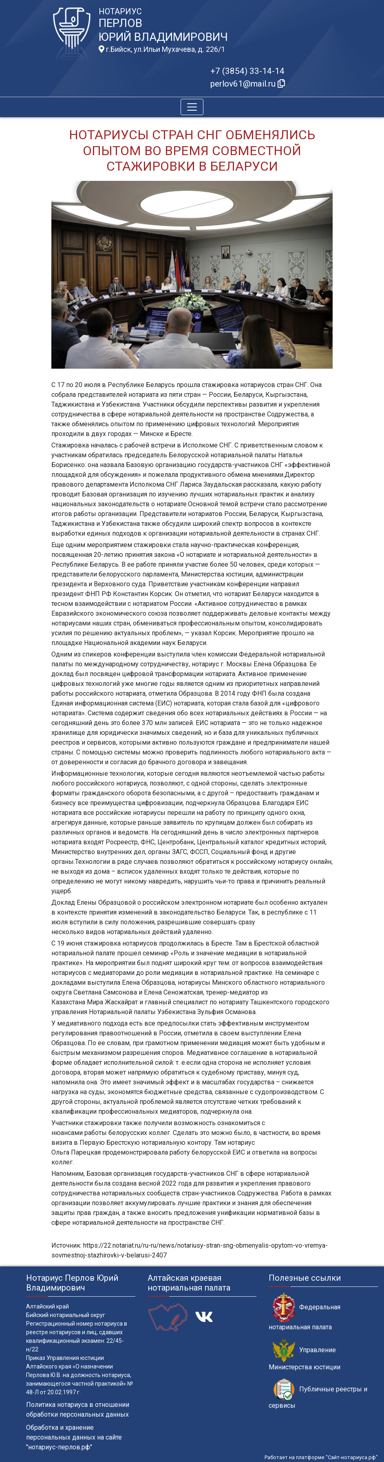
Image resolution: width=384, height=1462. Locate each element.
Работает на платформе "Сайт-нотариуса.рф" (321, 1457)
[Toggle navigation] (192, 107)
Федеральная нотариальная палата (304, 1312)
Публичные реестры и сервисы (318, 1393)
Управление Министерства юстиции (304, 1354)
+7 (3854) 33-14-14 (247, 71)
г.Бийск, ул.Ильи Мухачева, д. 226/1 (162, 49)
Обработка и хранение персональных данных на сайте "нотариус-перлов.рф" (74, 1437)
